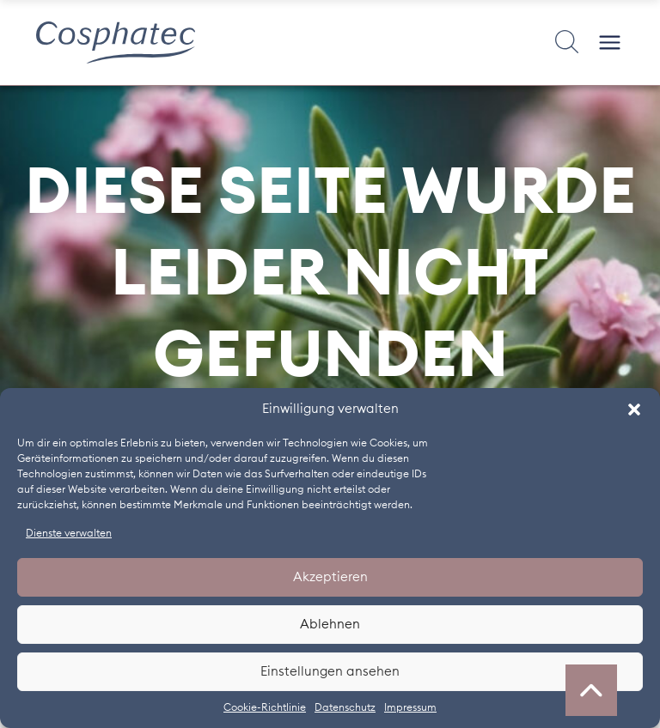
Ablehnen (330, 624)
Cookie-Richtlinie (264, 707)
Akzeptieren (330, 577)
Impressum (410, 707)
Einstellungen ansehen (330, 671)
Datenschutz (345, 707)
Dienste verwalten (69, 533)
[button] (634, 409)
